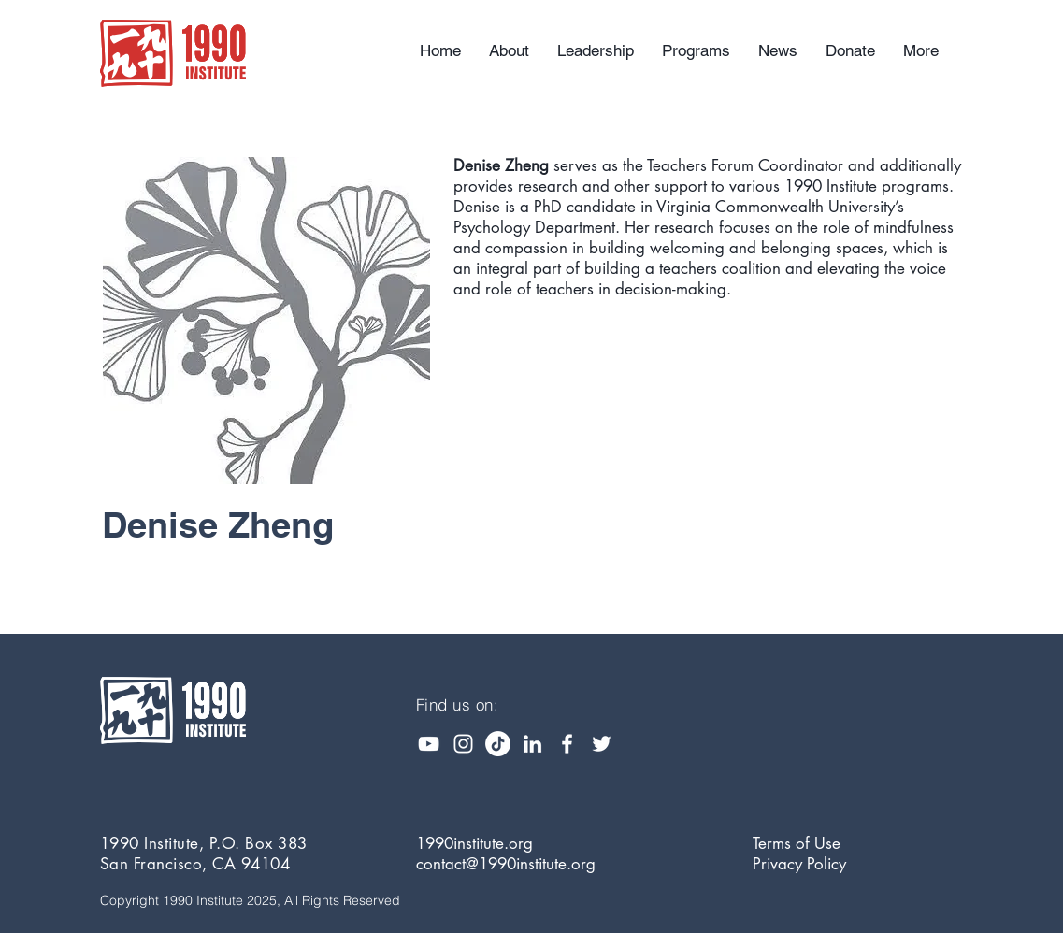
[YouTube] (428, 743)
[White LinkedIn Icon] (532, 743)
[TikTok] (497, 743)
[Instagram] (463, 743)
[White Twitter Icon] (601, 743)
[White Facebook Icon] (567, 743)
